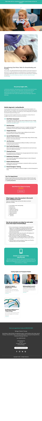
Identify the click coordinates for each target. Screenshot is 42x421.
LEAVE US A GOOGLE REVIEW (21, 347)
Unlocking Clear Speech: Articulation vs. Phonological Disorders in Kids (11, 287)
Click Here (21, 191)
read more (7, 293)
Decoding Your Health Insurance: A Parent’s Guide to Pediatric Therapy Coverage (12, 310)
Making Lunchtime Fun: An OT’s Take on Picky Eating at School (29, 287)
